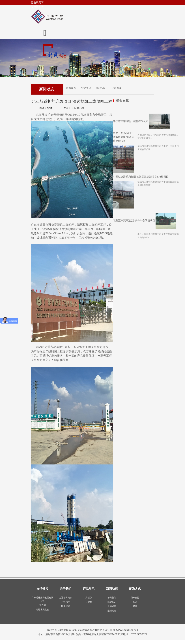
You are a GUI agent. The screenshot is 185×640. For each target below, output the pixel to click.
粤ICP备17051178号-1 (125, 629)
